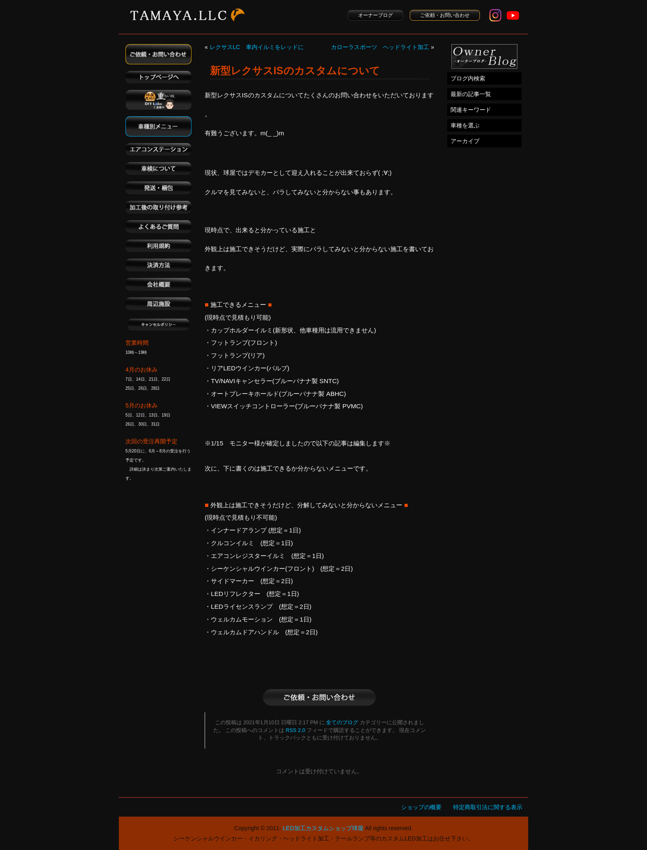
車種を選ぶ (465, 125)
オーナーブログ (375, 15)
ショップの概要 (421, 807)
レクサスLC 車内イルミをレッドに (257, 47)
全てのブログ (342, 722)
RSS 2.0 (295, 730)
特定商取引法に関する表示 (487, 807)
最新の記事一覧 (471, 94)
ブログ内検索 (468, 78)
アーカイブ (465, 141)
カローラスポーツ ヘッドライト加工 (380, 47)
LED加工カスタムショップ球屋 (323, 828)
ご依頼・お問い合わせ (445, 15)
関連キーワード (471, 109)
